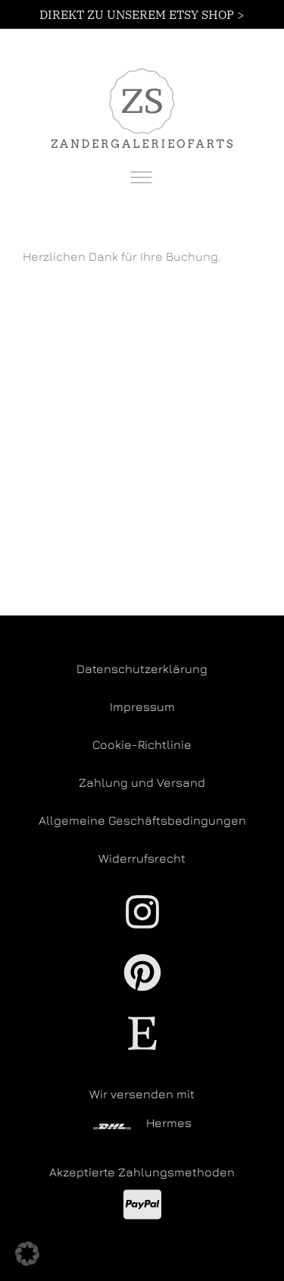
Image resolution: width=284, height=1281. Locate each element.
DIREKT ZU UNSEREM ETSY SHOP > (142, 14)
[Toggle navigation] (141, 177)
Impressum (142, 706)
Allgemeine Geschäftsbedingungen (142, 820)
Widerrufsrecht (142, 858)
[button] (27, 1253)
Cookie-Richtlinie (142, 744)
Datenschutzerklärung (142, 668)
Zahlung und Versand (142, 782)
